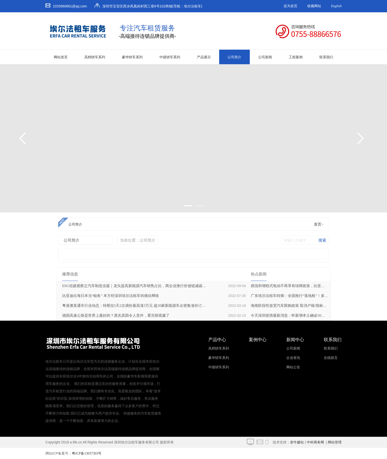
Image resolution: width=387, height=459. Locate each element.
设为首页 (290, 6)
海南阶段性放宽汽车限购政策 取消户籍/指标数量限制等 (296, 306)
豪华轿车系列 (132, 57)
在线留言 (331, 358)
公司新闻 (265, 57)
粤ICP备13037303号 (86, 453)
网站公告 (293, 367)
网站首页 (61, 57)
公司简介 (234, 57)
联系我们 (326, 57)
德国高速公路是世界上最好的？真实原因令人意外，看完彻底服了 (116, 315)
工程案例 (296, 57)
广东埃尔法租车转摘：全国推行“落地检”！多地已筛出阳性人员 (302, 296)
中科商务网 (315, 442)
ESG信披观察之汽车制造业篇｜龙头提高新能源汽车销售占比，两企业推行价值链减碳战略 (134, 286)
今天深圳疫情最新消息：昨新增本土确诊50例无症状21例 (297, 315)
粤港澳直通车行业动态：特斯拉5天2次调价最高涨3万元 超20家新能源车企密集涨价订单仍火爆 (134, 306)
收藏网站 (314, 6)
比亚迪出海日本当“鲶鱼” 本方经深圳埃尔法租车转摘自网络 (110, 296)
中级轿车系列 (169, 57)
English (336, 6)
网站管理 (335, 442)
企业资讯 (293, 358)
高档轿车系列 (94, 57)
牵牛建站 (297, 442)
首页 (317, 224)
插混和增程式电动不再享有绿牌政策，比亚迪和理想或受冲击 (301, 286)
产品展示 (204, 57)
